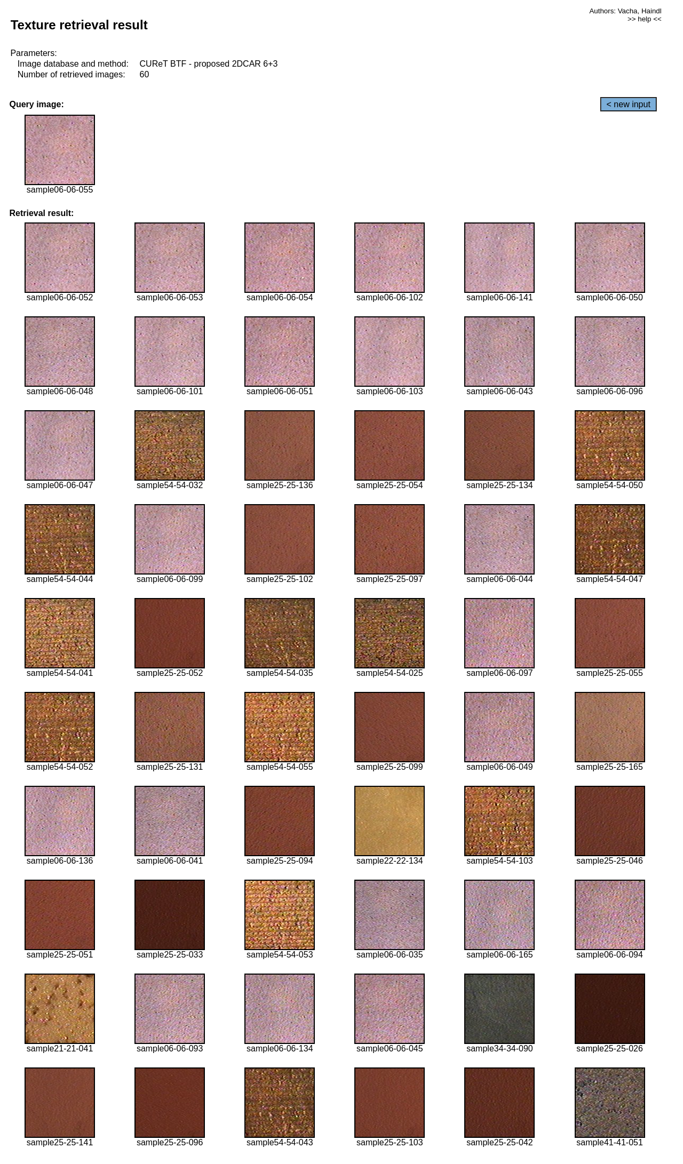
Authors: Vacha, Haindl (625, 11)
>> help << (645, 19)
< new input (628, 104)
